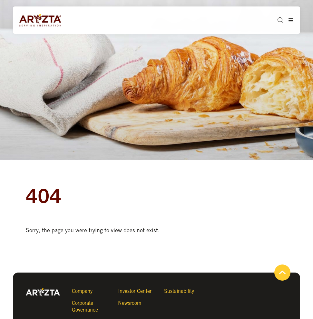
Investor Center (135, 291)
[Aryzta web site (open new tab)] (43, 20)
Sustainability (179, 291)
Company (82, 291)
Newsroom (129, 303)
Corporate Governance (85, 306)
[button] (278, 20)
